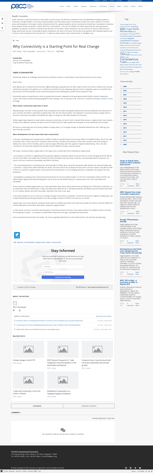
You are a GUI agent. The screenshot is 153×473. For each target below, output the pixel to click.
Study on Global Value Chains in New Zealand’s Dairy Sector (130, 163)
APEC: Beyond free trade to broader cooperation (130, 193)
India (134, 32)
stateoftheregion (128, 69)
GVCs (132, 48)
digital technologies (132, 52)
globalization (133, 50)
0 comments (130, 185)
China (127, 50)
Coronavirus (129, 59)
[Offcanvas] (2, 28)
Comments (37, 406)
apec (49, 242)
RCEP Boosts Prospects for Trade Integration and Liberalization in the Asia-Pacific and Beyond (61, 362)
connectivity (56, 242)
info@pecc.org (52, 456)
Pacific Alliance (124, 74)
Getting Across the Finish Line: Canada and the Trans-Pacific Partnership (131, 251)
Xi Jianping (131, 34)
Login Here (111, 418)
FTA (129, 27)
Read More (137, 185)
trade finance (128, 45)
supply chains (40, 242)
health (137, 71)
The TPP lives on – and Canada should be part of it (93, 287)
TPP (122, 54)
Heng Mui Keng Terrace (129, 64)
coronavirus (123, 38)
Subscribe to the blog (63, 277)
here (67, 217)
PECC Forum (17, 51)
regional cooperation (135, 36)
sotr (130, 43)
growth (20, 242)
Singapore (132, 71)
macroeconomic (124, 71)
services (129, 62)
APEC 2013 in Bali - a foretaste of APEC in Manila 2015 (128, 282)
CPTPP (137, 34)
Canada (134, 43)
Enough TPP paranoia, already (129, 220)
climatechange (124, 24)
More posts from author (104, 316)
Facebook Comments (88, 406)
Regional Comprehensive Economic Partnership (129, 40)
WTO (137, 62)
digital (121, 64)
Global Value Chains (136, 55)
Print (17, 41)
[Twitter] (135, 468)
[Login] (2, 18)
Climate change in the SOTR (24, 360)
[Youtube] (140, 468)
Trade (123, 62)
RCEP (127, 54)
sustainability (29, 242)
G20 (125, 52)
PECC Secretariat (29, 51)
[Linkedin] (130, 468)
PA (127, 34)
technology (123, 34)
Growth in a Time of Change (25, 287)
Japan (121, 69)
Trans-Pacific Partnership (129, 30)
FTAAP (122, 52)
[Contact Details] (2, 23)
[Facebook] (126, 468)
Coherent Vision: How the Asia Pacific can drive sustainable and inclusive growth (96, 362)
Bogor (134, 62)
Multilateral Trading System (134, 67)
